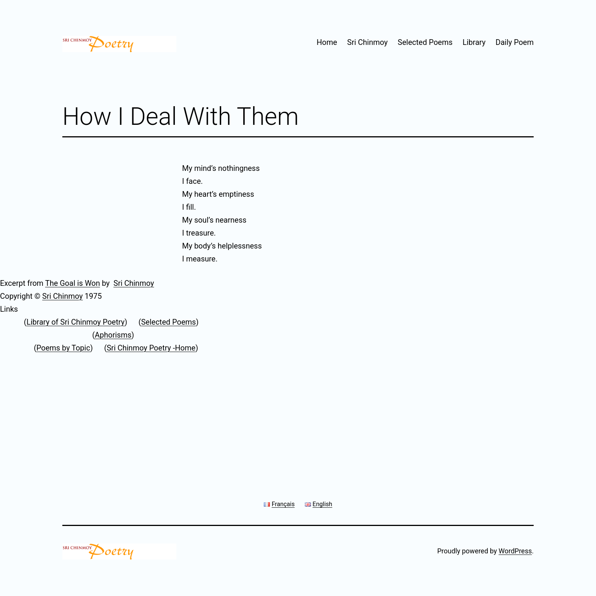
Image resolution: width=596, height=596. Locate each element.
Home (327, 42)
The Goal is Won (72, 283)
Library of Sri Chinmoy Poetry (76, 322)
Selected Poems (425, 42)
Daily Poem (515, 42)
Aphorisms (113, 334)
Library (474, 42)
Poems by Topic (63, 347)
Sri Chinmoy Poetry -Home (151, 347)
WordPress (515, 551)
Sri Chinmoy (367, 42)
